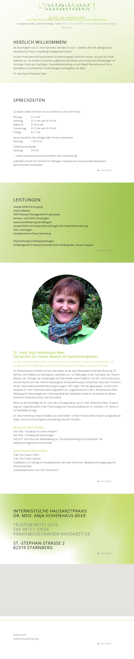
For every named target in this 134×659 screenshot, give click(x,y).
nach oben (104, 170)
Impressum (19, 634)
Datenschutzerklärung (26, 638)
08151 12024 (85, 23)
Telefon (35, 524)
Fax (31, 529)
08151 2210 (67, 23)
